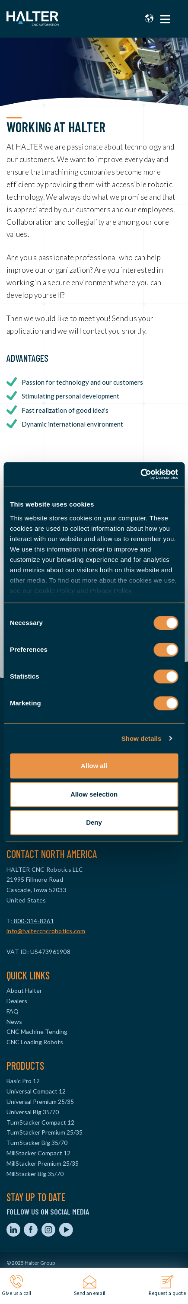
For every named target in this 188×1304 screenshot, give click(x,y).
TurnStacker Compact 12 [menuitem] (40, 1122)
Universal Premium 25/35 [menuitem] (40, 1101)
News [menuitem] (14, 1021)
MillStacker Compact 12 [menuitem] (38, 1153)
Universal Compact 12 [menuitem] (36, 1091)
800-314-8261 (33, 921)
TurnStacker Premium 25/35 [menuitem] (44, 1132)
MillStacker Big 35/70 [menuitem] (35, 1173)
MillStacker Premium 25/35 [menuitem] (42, 1163)
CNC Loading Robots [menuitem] (34, 1042)
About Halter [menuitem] (24, 990)
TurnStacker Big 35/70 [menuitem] (36, 1142)
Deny (94, 822)
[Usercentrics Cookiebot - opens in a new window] (140, 474)
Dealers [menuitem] (16, 1000)
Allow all (94, 765)
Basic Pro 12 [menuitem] (23, 1080)
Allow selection (94, 794)
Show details (141, 738)
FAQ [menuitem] (12, 1011)
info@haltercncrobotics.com (46, 930)
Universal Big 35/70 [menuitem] (32, 1112)
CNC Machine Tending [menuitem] (36, 1031)
